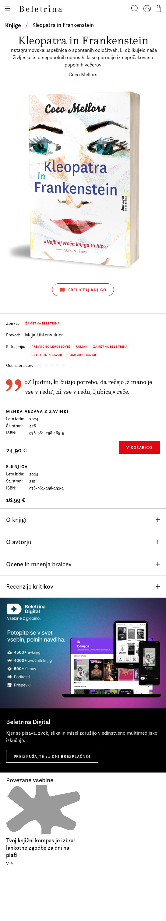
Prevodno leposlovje (51, 347)
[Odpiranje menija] (7, 8)
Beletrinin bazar (47, 355)
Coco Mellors (83, 74)
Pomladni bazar (82, 355)
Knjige (13, 25)
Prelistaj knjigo (83, 290)
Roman (82, 347)
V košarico (139, 447)
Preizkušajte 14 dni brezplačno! (52, 756)
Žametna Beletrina (42, 323)
